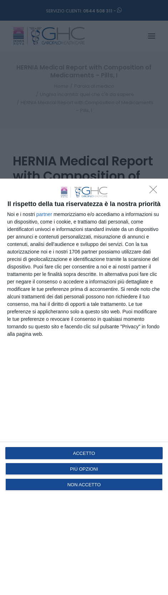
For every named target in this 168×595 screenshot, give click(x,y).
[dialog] (84, 387)
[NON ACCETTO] (155, 191)
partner (44, 214)
